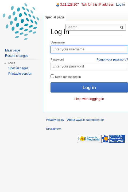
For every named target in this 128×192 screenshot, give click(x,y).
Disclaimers (53, 128)
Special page (54, 17)
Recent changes (16, 56)
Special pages (18, 68)
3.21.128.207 (69, 4)
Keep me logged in (66, 76)
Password (89, 59)
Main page (12, 50)
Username (58, 42)
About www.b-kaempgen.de (85, 119)
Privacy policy (55, 119)
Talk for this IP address (97, 4)
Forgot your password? (112, 59)
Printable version (20, 73)
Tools (11, 63)
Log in (120, 4)
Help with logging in (89, 99)
